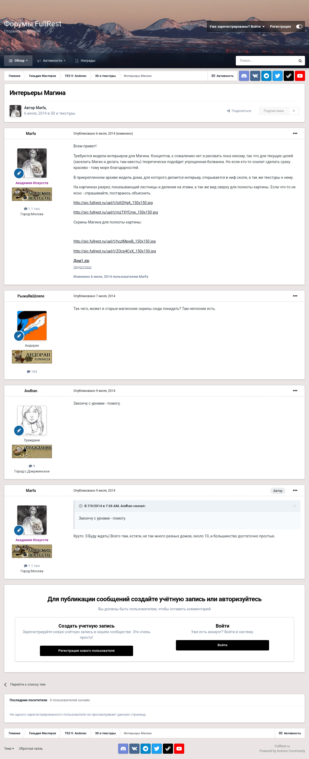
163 (32, 372)
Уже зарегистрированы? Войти (237, 26)
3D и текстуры (63, 113)
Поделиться (239, 111)
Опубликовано (94, 133)
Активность (52, 61)
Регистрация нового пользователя (86, 651)
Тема (9, 748)
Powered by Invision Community (282, 751)
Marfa (41, 108)
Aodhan (30, 391)
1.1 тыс (32, 209)
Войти (223, 645)
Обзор (19, 61)
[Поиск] (265, 60)
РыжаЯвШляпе (30, 296)
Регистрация (280, 26)
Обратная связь (31, 748)
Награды (87, 61)
